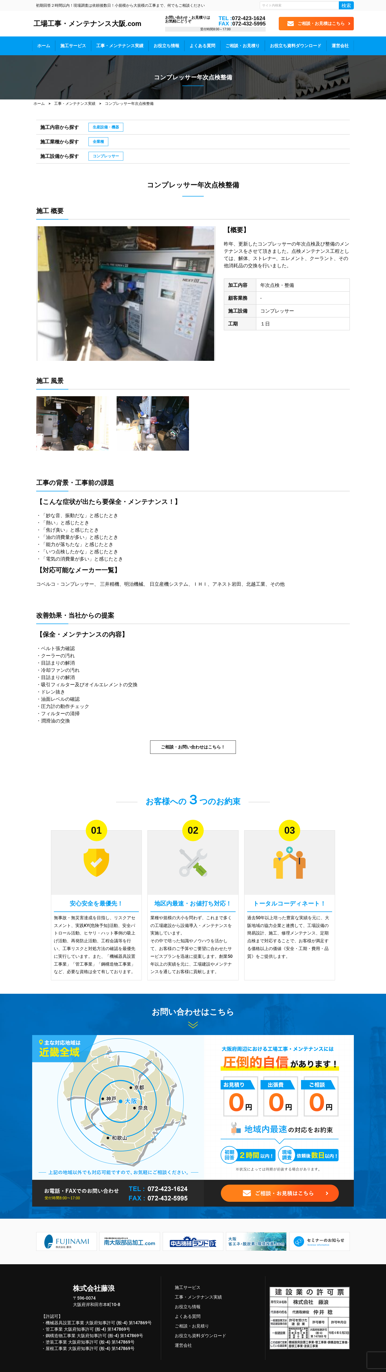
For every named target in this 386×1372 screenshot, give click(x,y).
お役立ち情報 (166, 45)
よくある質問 (202, 45)
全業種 (98, 141)
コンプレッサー (106, 156)
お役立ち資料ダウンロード (295, 45)
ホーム (43, 45)
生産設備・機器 (106, 127)
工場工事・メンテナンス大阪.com (87, 24)
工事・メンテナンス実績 (119, 45)
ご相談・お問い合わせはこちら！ (193, 747)
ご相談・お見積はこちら (321, 23)
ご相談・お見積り (242, 45)
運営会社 (340, 45)
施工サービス (73, 45)
